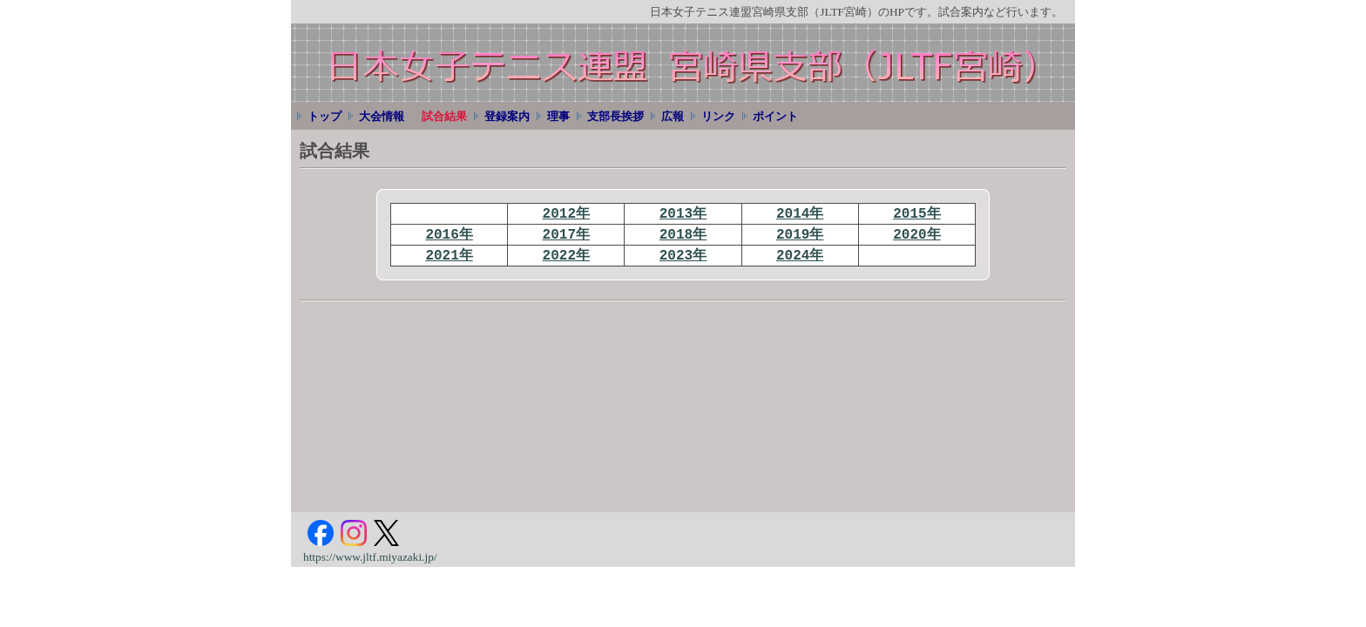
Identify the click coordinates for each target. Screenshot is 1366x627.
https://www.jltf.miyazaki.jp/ (370, 556)
